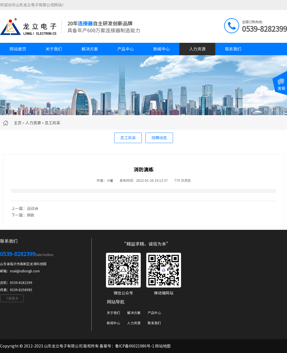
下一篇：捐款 (22, 215)
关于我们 (54, 49)
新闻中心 (161, 49)
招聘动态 (159, 138)
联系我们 (233, 49)
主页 (18, 123)
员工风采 (52, 123)
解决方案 (89, 49)
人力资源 (197, 49)
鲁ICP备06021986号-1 (134, 346)
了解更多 (11, 298)
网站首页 (18, 49)
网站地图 (163, 346)
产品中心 (125, 49)
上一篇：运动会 (24, 208)
